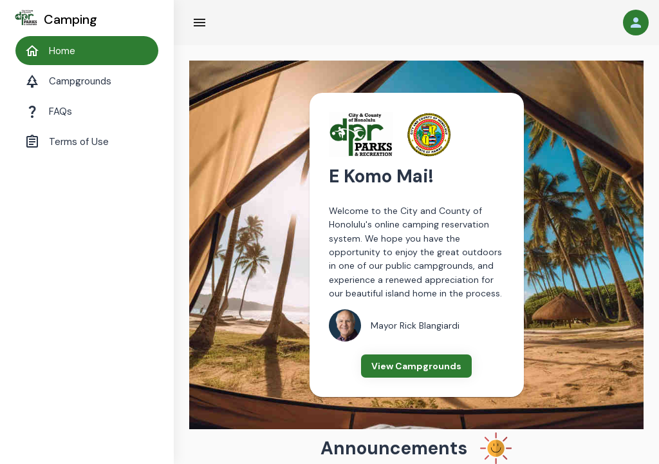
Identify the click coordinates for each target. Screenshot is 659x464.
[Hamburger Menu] (199, 22)
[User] (636, 22)
